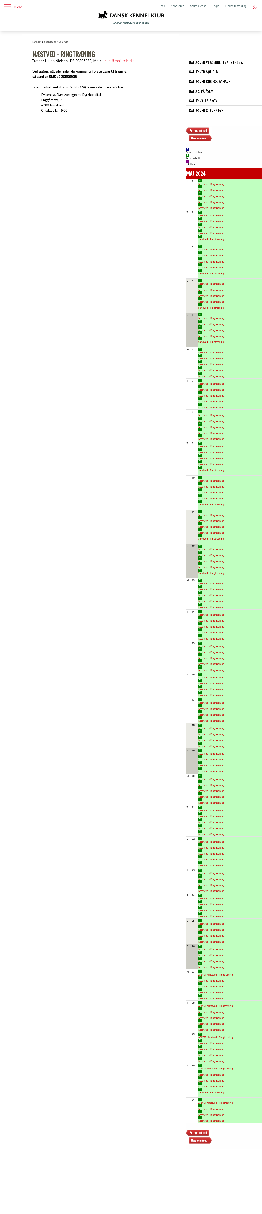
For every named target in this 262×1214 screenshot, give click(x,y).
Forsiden (36, 42)
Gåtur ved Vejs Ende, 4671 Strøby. (216, 62)
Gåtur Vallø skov (203, 101)
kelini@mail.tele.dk (118, 60)
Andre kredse (198, 6)
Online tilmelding (236, 6)
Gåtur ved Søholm (203, 72)
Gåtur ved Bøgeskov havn (209, 81)
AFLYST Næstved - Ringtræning (215, 973)
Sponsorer (177, 6)
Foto (162, 6)
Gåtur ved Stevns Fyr (206, 110)
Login (215, 6)
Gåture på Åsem (201, 91)
